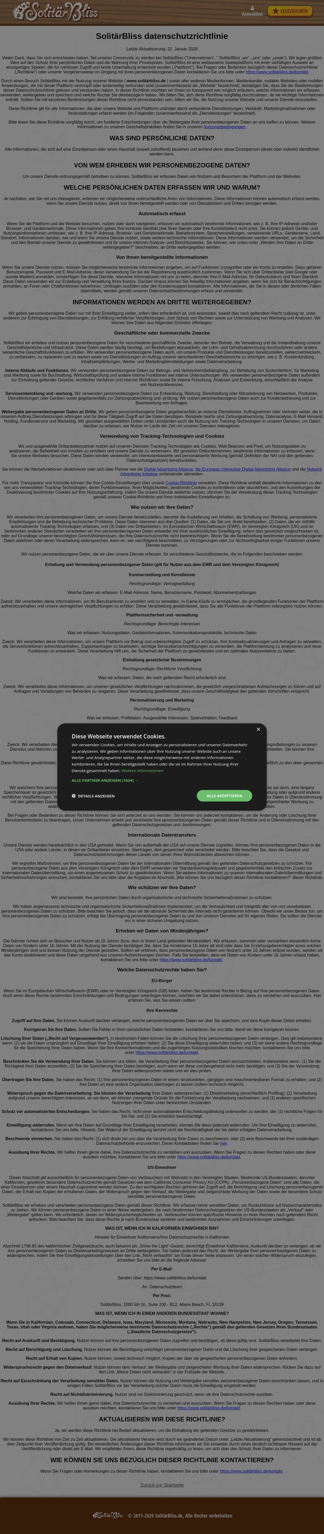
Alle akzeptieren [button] (224, 795)
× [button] (258, 729)
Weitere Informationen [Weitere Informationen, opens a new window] (142, 770)
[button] (162, 780)
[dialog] (162, 767)
